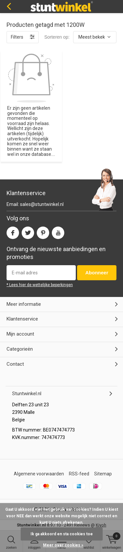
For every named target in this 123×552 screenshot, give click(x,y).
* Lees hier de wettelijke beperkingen (40, 285)
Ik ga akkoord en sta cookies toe (62, 534)
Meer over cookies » (63, 545)
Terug (8, 6)
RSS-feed (79, 473)
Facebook (13, 231)
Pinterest (43, 231)
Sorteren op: (57, 37)
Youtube (58, 231)
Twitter (28, 231)
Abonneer (96, 272)
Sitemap (103, 473)
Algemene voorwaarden (39, 473)
